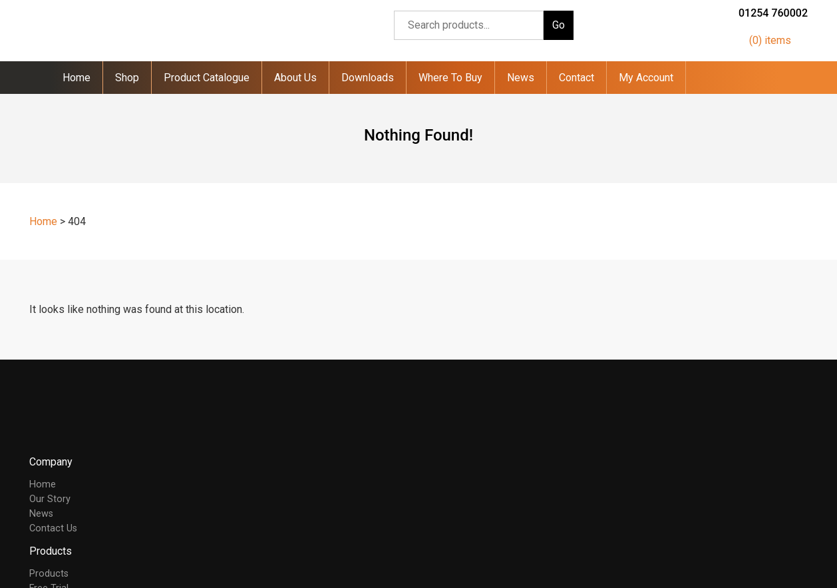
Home (76, 77)
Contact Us (53, 528)
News (520, 77)
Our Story (50, 499)
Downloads (367, 77)
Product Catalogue (207, 77)
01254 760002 (773, 13)
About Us (295, 77)
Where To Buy (450, 77)
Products (49, 573)
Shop (127, 77)
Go (558, 25)
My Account (646, 77)
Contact (576, 77)
